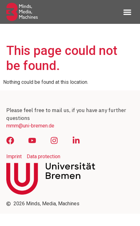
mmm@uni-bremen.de (30, 126)
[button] (127, 12)
